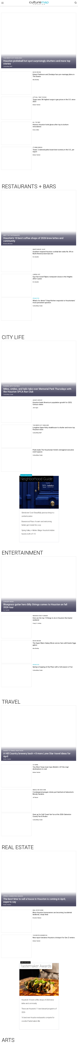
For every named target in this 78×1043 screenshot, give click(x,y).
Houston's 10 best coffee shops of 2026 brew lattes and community (38, 1001)
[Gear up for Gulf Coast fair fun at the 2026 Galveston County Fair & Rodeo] (16, 824)
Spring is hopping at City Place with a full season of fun (53, 667)
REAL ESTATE (18, 847)
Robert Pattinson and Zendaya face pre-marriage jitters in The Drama (53, 75)
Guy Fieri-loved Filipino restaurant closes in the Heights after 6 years (52, 278)
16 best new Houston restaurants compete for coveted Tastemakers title (38, 1019)
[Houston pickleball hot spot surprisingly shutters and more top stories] (38, 41)
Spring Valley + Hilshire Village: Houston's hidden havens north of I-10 (38, 532)
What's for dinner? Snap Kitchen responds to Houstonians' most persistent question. (54, 302)
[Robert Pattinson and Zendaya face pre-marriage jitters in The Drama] (16, 83)
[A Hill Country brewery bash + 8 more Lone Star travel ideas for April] (38, 733)
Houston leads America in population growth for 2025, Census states (52, 403)
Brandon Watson (37, 918)
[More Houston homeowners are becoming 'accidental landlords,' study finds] (16, 921)
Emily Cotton (36, 130)
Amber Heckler (36, 105)
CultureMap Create (37, 306)
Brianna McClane (7, 243)
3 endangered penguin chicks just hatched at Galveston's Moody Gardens (53, 793)
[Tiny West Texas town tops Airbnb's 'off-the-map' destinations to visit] (16, 775)
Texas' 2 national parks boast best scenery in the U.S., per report (53, 151)
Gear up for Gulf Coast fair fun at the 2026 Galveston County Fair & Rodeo (52, 815)
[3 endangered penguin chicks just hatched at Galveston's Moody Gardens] (16, 800)
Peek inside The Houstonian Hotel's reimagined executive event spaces (53, 451)
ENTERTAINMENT (22, 553)
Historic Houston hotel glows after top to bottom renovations (51, 126)
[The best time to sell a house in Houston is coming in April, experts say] (38, 879)
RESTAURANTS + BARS (29, 186)
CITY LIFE (13, 337)
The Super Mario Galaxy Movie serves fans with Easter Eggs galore (54, 644)
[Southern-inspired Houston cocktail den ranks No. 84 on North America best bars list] (16, 260)
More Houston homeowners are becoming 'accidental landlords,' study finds (52, 914)
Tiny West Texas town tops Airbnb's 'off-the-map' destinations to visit (51, 768)
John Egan (35, 407)
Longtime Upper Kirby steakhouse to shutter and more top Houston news (54, 429)
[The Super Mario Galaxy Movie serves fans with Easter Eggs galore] (16, 651)
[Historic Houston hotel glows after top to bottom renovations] (16, 133)
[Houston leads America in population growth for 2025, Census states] (16, 411)
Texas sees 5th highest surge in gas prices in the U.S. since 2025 (54, 101)
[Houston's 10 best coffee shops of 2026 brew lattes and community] (38, 218)
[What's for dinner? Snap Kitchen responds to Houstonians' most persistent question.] (16, 309)
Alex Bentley (36, 79)
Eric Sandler (36, 257)
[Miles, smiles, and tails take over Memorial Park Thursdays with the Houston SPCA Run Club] (38, 369)
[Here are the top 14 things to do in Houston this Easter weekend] (16, 626)
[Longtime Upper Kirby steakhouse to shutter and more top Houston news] (16, 436)
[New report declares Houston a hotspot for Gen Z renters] (16, 946)
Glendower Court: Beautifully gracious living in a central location (38, 514)
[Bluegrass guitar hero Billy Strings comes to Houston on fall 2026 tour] (38, 584)
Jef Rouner (35, 797)
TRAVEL (11, 702)
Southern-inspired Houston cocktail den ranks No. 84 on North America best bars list (53, 253)
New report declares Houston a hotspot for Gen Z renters (54, 938)
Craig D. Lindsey (37, 623)
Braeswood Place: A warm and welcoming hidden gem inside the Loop (37, 523)
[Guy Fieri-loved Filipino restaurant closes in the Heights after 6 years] (16, 285)
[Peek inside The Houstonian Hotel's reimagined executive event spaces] (16, 460)
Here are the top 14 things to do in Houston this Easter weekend (52, 619)
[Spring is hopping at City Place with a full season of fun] (16, 675)
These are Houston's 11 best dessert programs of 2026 (39, 1010)
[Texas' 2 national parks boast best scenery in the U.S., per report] (16, 158)
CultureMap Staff (7, 66)
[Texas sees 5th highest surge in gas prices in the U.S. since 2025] (16, 108)
